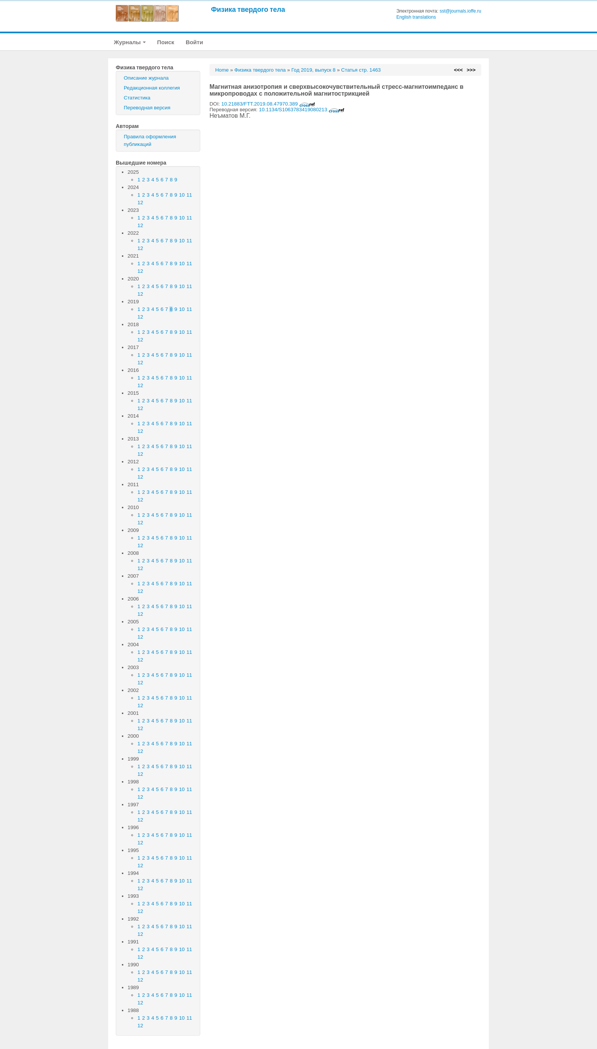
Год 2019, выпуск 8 (313, 70)
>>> (471, 70)
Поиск (165, 42)
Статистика (137, 98)
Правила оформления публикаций (150, 140)
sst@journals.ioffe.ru (460, 11)
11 (189, 195)
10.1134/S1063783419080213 (302, 109)
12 (140, 202)
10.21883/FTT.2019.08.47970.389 (268, 104)
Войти (194, 42)
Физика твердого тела (248, 9)
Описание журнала (146, 78)
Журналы (130, 42)
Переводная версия (147, 108)
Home (222, 70)
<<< (458, 70)
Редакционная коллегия (152, 88)
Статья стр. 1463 (361, 70)
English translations (416, 17)
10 (182, 195)
